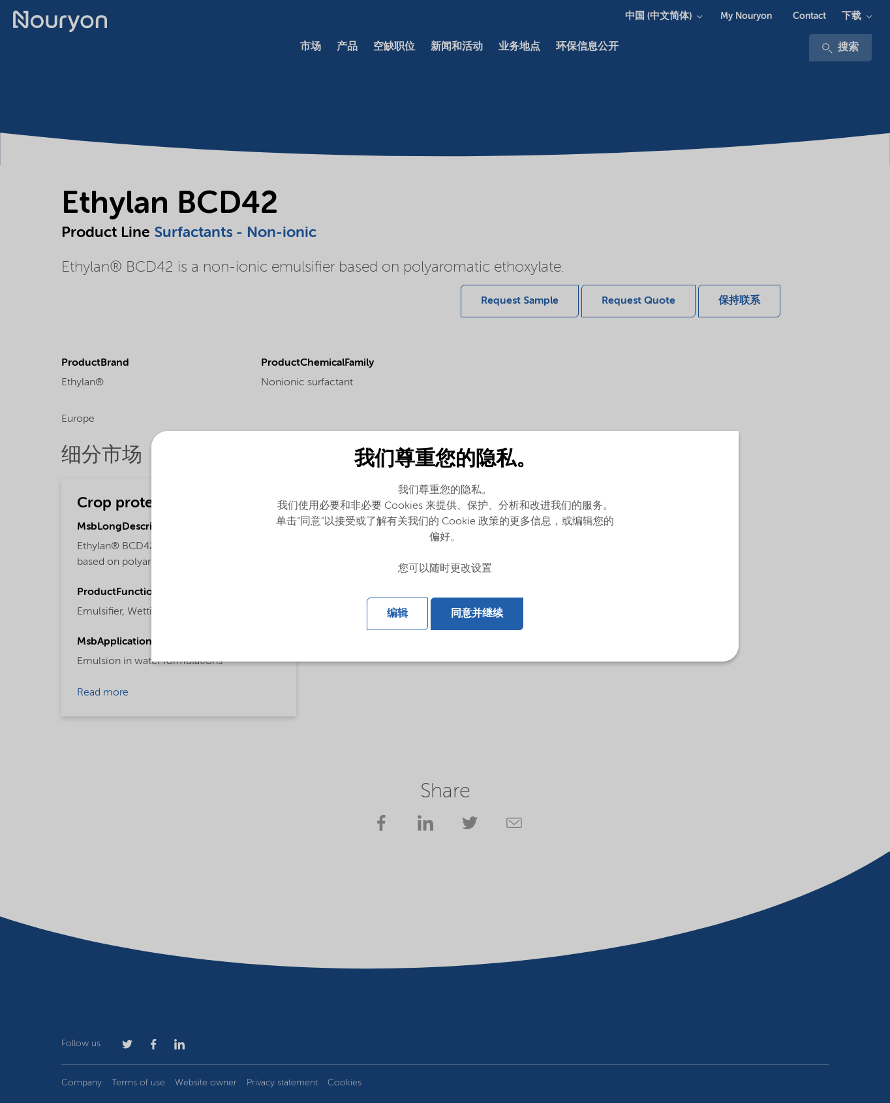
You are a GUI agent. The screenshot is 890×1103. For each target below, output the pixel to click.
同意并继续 (477, 614)
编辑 (397, 614)
